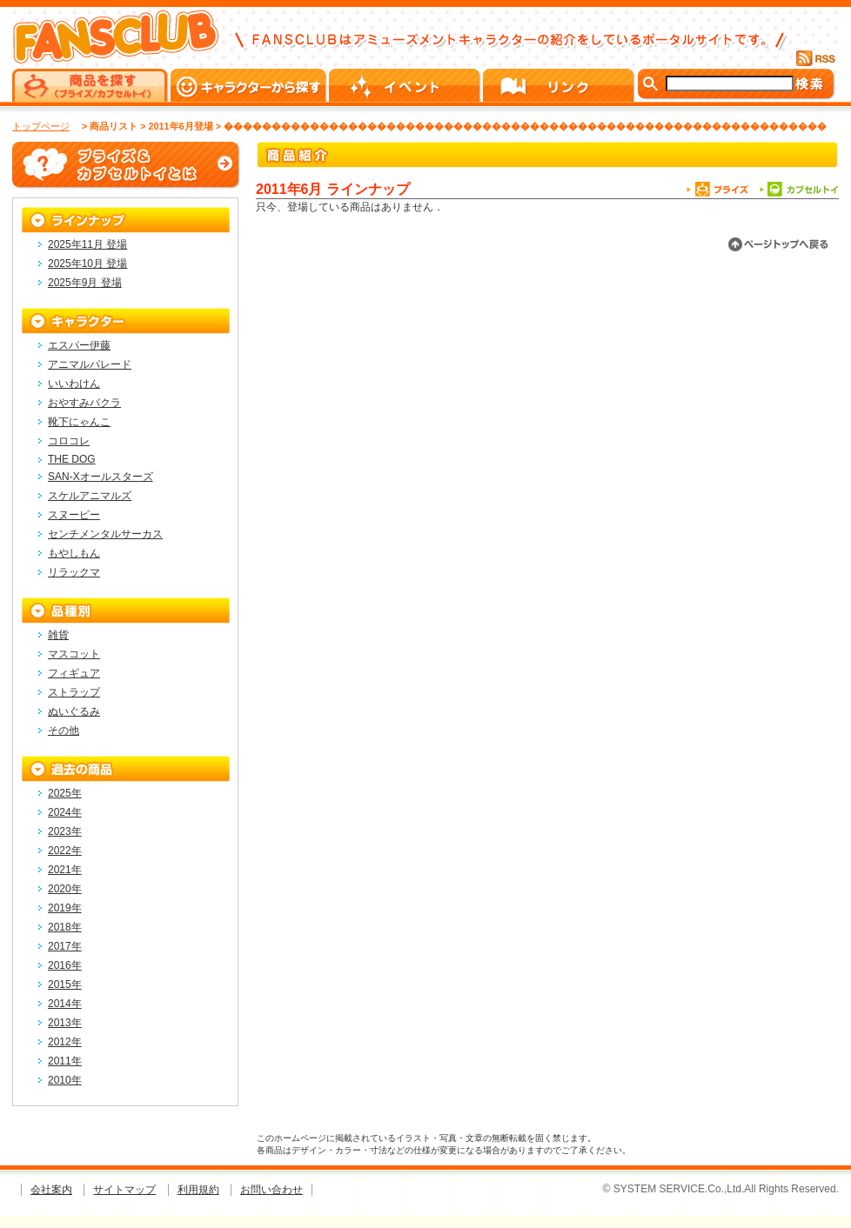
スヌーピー (74, 515)
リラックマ (74, 572)
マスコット (74, 654)
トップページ (41, 126)
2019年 (65, 908)
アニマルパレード (89, 364)
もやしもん (74, 553)
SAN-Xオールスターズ (100, 477)
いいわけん (74, 383)
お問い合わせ (271, 1190)
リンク (560, 85)
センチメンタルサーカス (105, 534)
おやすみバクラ (84, 403)
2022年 (65, 850)
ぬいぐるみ (74, 711)
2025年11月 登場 (87, 244)
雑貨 (58, 635)
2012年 (65, 1042)
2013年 (65, 1023)
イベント (406, 85)
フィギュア (74, 673)
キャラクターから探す (250, 85)
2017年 (65, 946)
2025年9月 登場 (85, 283)
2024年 (65, 812)
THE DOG (72, 459)
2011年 (65, 1061)
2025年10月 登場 (87, 263)
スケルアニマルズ (89, 496)
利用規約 (198, 1190)
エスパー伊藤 (79, 345)
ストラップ (74, 692)
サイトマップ (124, 1190)
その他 (63, 730)
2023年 (65, 831)
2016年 (65, 965)
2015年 (65, 984)
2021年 (65, 870)
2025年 (65, 793)
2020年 (65, 889)
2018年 (65, 927)
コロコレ (69, 441)
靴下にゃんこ (79, 422)
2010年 (65, 1080)
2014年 (65, 1004)
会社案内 (51, 1190)
